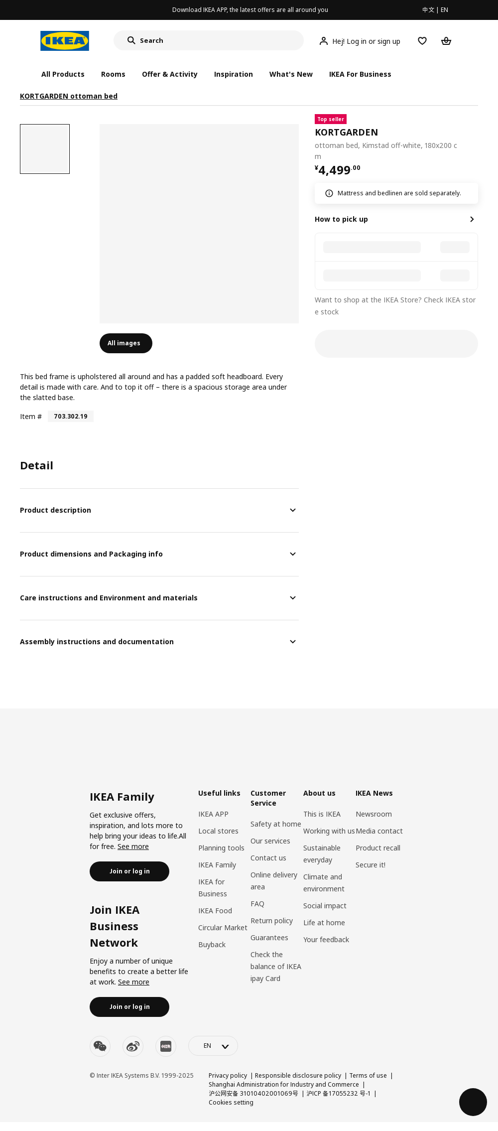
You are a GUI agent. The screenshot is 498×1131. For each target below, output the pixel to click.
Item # (31, 416)
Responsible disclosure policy (298, 1075)
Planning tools (221, 847)
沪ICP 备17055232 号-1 (338, 1093)
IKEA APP (213, 814)
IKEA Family (217, 864)
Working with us (329, 831)
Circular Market (223, 927)
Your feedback (326, 939)
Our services (270, 841)
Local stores (218, 831)
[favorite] (474, 138)
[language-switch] (213, 1046)
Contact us (268, 857)
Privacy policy (228, 1075)
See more (133, 846)
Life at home (324, 922)
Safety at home (275, 824)
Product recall (378, 847)
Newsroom (374, 814)
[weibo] (133, 1046)
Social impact (325, 905)
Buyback (212, 944)
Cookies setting (231, 1102)
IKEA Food (215, 910)
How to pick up (341, 219)
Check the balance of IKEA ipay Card (275, 966)
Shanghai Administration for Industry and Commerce (284, 1084)
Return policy (271, 920)
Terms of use (368, 1075)
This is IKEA (322, 814)
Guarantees (269, 937)
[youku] (165, 1046)
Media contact (379, 831)
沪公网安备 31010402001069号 (253, 1093)
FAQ (257, 903)
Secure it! (370, 864)
